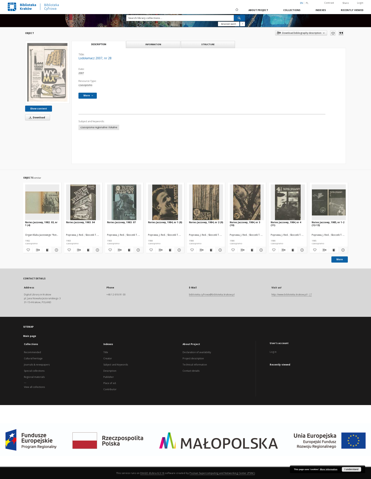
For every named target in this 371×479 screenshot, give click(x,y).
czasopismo (85, 85)
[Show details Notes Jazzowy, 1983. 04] (96, 250)
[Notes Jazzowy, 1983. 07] (124, 202)
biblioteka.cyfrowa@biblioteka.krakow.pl (212, 294)
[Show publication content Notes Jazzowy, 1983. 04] (88, 250)
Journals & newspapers (37, 364)
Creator (107, 358)
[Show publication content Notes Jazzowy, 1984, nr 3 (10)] (251, 250)
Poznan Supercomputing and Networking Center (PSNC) (222, 473)
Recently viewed (352, 10)
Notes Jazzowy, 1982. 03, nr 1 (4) (41, 224)
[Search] (239, 18)
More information (328, 469)
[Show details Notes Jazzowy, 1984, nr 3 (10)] (260, 250)
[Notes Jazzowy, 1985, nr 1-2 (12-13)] (329, 202)
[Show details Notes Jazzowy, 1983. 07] (137, 250)
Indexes (321, 10)
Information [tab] (153, 44)
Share (345, 3)
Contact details (191, 370)
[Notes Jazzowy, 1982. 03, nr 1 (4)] (42, 202)
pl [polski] (307, 3)
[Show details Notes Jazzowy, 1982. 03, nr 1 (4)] (55, 250)
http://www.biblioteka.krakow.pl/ (291, 294)
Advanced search (228, 24)
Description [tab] (98, 44)
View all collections (34, 387)
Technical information (195, 364)
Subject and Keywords (115, 364)
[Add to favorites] (332, 33)
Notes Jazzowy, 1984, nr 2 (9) (206, 222)
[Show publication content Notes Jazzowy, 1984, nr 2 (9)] (210, 250)
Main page (29, 336)
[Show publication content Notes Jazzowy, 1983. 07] (129, 250)
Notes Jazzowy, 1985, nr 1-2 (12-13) (328, 224)
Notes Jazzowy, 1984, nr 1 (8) (165, 222)
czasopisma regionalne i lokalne (98, 127)
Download (36, 117)
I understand (351, 469)
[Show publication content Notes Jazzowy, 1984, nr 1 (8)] (169, 250)
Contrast (329, 2)
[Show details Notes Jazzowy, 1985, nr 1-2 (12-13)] (342, 250)
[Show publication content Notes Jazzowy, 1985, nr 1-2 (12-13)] (333, 250)
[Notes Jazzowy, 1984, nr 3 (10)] (247, 202)
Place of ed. (109, 383)
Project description (193, 358)
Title (105, 352)
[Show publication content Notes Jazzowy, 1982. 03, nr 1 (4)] (47, 250)
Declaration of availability (197, 352)
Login (360, 2)
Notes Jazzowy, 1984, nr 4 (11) (286, 224)
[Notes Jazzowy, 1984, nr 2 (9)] (206, 202)
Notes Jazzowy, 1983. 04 (80, 222)
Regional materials (34, 377)
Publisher (108, 377)
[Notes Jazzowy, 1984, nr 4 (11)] (288, 202)
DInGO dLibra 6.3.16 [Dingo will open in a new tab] (152, 473)
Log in (273, 352)
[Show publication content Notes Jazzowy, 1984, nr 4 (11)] (292, 250)
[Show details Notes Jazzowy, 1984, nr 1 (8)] (178, 250)
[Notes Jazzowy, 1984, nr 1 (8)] (165, 202)
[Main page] (236, 10)
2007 (81, 73)
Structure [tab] (207, 44)
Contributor (110, 389)
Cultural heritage (33, 358)
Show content (38, 108)
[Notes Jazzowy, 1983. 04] (83, 202)
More (339, 259)
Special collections (34, 370)
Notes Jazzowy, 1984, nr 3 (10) (245, 224)
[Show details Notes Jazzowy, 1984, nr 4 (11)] (301, 250)
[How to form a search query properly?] (242, 24)
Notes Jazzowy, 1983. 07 (121, 222)
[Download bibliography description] (37, 250)
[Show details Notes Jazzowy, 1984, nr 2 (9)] (219, 250)
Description (109, 370)
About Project (258, 10)
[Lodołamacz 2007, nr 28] (47, 72)
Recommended (32, 352)
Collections (291, 10)
